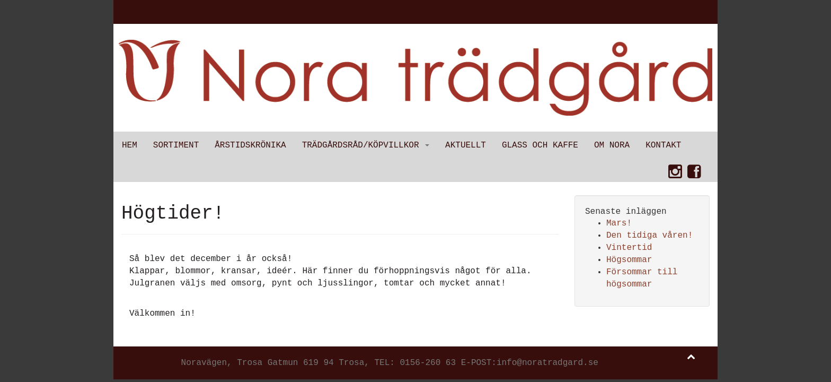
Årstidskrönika (250, 145)
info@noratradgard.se (547, 363)
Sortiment (176, 145)
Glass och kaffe (540, 145)
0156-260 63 (428, 363)
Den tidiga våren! (649, 235)
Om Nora (612, 145)
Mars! (619, 223)
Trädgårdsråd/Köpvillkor (365, 145)
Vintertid (629, 248)
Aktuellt (465, 145)
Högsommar (629, 260)
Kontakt (663, 145)
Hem (129, 145)
